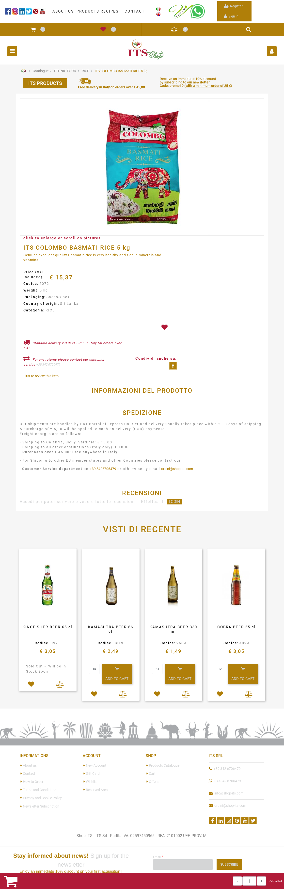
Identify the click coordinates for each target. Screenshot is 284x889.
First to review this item (41, 376)
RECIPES (110, 11)
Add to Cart (275, 881)
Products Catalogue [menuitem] (162, 765)
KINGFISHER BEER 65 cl (47, 627)
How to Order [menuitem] (31, 781)
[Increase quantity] (261, 881)
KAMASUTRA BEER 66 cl (110, 629)
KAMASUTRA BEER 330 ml (173, 629)
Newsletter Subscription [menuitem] (39, 806)
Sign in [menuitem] (231, 16)
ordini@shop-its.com (177, 469)
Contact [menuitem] (27, 773)
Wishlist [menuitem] (90, 781)
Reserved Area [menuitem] (95, 790)
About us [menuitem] (28, 765)
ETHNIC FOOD (65, 71)
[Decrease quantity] (237, 881)
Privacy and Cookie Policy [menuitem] (41, 798)
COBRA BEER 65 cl (236, 627)
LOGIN (174, 501)
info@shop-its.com (228, 793)
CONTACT (135, 11)
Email (158, 857)
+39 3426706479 (103, 469)
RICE (85, 71)
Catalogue (40, 71)
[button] (142, 167)
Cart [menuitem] (151, 773)
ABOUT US (63, 11)
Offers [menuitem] (152, 781)
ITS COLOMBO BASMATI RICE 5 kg (121, 71)
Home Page (23, 70)
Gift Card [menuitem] (91, 773)
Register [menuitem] (233, 6)
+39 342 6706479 (48, 364)
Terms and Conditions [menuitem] (38, 790)
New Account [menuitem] (94, 765)
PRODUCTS (88, 11)
